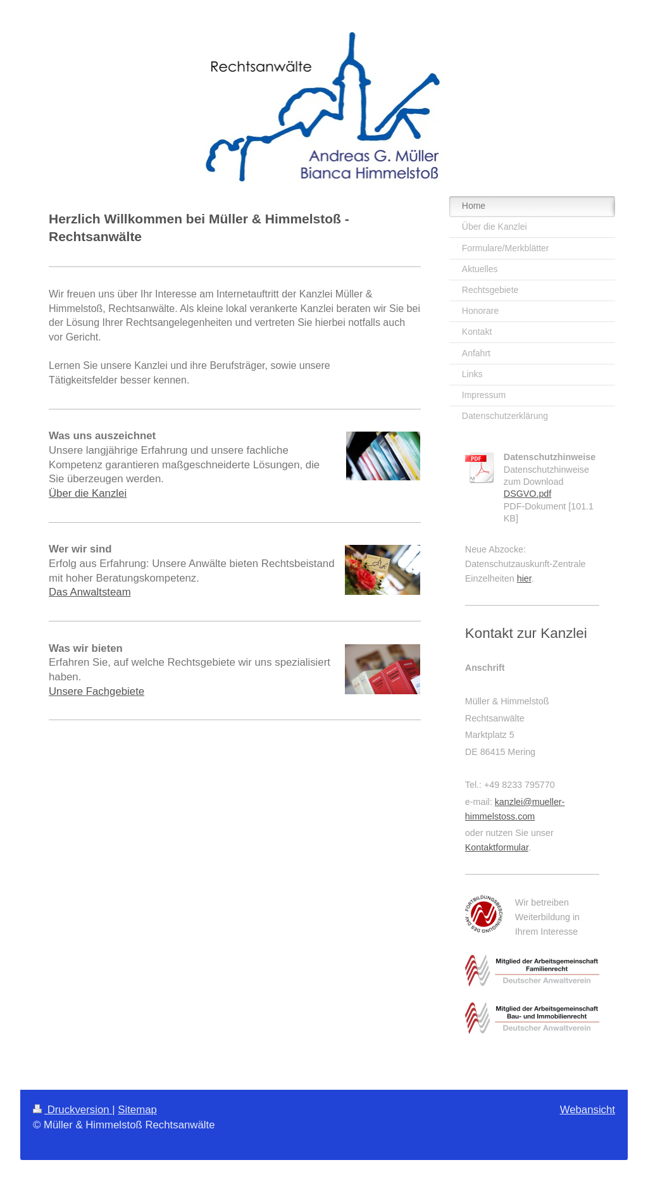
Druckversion (72, 1110)
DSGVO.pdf (528, 494)
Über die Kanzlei (88, 493)
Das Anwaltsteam (90, 592)
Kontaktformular (496, 847)
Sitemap (137, 1110)
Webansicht (587, 1110)
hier (524, 578)
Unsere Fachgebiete (96, 691)
